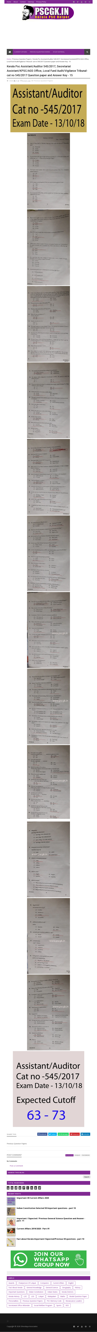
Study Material (59, 52)
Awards (11, 1283)
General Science (52, 1287)
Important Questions (17, 1292)
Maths (62, 1296)
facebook (86, 1155)
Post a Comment (16, 1166)
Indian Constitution (36, 1292)
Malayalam (52, 1296)
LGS (32, 1296)
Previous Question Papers (40, 52)
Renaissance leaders (74, 1301)
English (71, 1283)
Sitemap (31, 2)
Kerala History (14, 1296)
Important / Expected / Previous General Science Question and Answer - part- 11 (51, 1219)
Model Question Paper (78, 1296)
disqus (77, 1155)
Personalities (13, 1301)
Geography (66, 1287)
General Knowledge (34, 1287)
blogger (69, 1155)
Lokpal (40, 1296)
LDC (25, 1296)
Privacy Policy (41, 2)
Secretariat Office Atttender (19, 1305)
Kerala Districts (67, 1292)
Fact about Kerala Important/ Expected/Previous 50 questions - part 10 (50, 1239)
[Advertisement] (48, 32)
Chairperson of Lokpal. (27, 1283)
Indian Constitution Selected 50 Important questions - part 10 (46, 1208)
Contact (23, 2)
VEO (67, 1305)
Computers (44, 1283)
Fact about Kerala (15, 1287)
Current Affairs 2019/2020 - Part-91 (33, 1228)
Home (9, 2)
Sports (58, 1305)
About (15, 2)
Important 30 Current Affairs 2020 (33, 1198)
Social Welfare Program (43, 1305)
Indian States (53, 1292)
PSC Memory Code (54, 1301)
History (77, 1287)
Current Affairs (20, 52)
